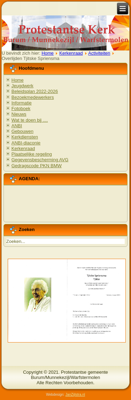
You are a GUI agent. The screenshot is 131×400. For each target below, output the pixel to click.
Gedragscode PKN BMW (37, 165)
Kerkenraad (71, 53)
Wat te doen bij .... (30, 120)
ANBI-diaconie (26, 142)
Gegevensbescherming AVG (40, 159)
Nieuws (19, 114)
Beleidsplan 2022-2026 (35, 91)
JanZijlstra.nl (75, 394)
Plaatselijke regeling (32, 154)
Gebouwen (23, 131)
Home (48, 53)
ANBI (17, 125)
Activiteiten (99, 53)
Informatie (22, 103)
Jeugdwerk (23, 85)
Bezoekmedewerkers (33, 97)
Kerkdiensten (25, 137)
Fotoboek (21, 108)
